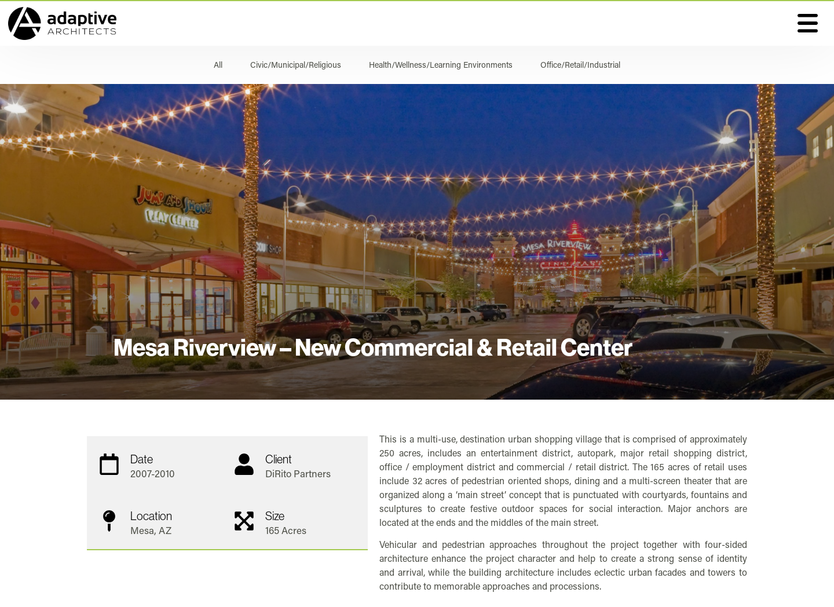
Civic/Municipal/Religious (295, 64)
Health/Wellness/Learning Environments (441, 64)
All (218, 64)
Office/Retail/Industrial (580, 64)
